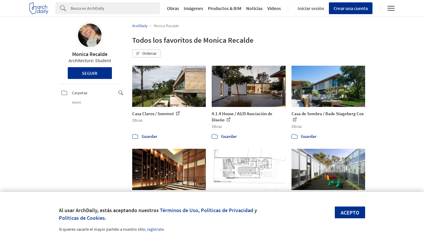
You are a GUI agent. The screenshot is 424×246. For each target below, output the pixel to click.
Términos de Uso (179, 210)
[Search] (115, 8)
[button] (146, 53)
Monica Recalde (89, 54)
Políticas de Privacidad (227, 210)
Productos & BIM (224, 8)
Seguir (89, 73)
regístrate (155, 229)
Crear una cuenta (351, 8)
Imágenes (193, 8)
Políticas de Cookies (82, 217)
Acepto (350, 212)
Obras (173, 8)
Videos (274, 8)
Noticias (254, 8)
